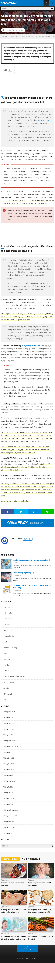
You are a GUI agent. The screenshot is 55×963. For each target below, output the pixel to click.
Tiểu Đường (7, 659)
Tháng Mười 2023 (9, 752)
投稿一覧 (27, 539)
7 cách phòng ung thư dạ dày (23, 573)
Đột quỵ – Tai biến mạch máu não (14, 676)
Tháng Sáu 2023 (8, 775)
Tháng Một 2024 (8, 735)
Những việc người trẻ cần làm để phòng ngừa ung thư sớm (13, 937)
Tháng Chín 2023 (9, 758)
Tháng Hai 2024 (8, 729)
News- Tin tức (18, 30)
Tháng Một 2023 (8, 804)
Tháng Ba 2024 (8, 723)
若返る (5, 700)
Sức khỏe (6, 642)
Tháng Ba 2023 (8, 793)
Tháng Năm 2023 (9, 781)
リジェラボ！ (33, 958)
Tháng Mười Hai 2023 (10, 741)
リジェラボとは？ (9, 682)
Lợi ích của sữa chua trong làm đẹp (12, 884)
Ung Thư (6, 665)
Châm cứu (6, 607)
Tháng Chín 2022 (9, 827)
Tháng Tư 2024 (8, 717)
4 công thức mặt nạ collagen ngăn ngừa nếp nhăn (13, 911)
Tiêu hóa (6, 653)
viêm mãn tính (43, 120)
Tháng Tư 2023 (8, 787)
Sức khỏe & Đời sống (10, 648)
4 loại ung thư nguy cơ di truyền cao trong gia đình (31, 560)
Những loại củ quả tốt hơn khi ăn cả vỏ (40, 937)
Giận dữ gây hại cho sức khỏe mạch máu (41, 884)
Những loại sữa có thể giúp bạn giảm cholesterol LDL (39, 911)
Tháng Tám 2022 (8, 833)
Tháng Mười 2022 (9, 822)
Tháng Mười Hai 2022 (10, 810)
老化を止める (7, 694)
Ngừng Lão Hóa (8, 636)
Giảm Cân (6, 624)
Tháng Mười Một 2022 (10, 816)
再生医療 (6, 688)
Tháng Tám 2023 (8, 764)
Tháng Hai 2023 (8, 798)
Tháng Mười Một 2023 (10, 746)
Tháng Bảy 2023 (8, 769)
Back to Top (27, 949)
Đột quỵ (5, 671)
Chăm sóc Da (7, 613)
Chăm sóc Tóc (7, 619)
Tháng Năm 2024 (9, 712)
